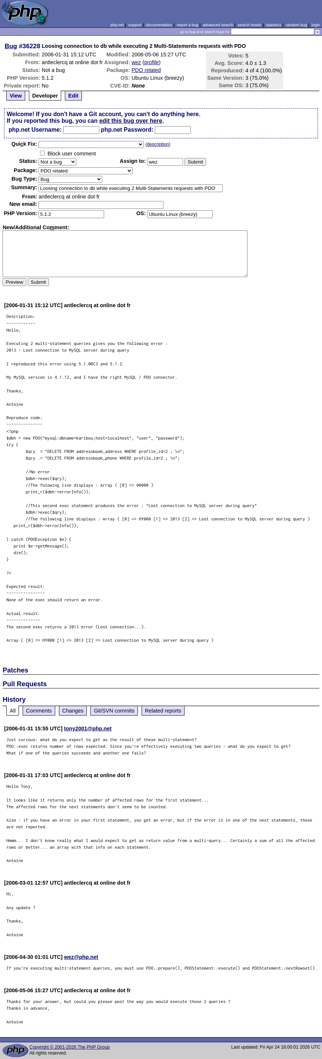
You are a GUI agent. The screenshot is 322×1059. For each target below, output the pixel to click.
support (135, 25)
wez (136, 62)
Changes (73, 711)
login (316, 25)
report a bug (187, 25)
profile (151, 62)
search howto (249, 25)
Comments (39, 711)
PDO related (146, 70)
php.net (117, 25)
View (16, 96)
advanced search (218, 25)
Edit (73, 96)
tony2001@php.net (88, 728)
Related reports (163, 711)
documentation (159, 25)
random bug (296, 25)
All (13, 711)
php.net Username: (35, 129)
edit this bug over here (130, 121)
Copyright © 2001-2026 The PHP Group (69, 1047)
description (158, 144)
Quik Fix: (24, 144)
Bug (11, 46)
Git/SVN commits (114, 711)
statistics (273, 25)
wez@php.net (81, 957)
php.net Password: (127, 129)
